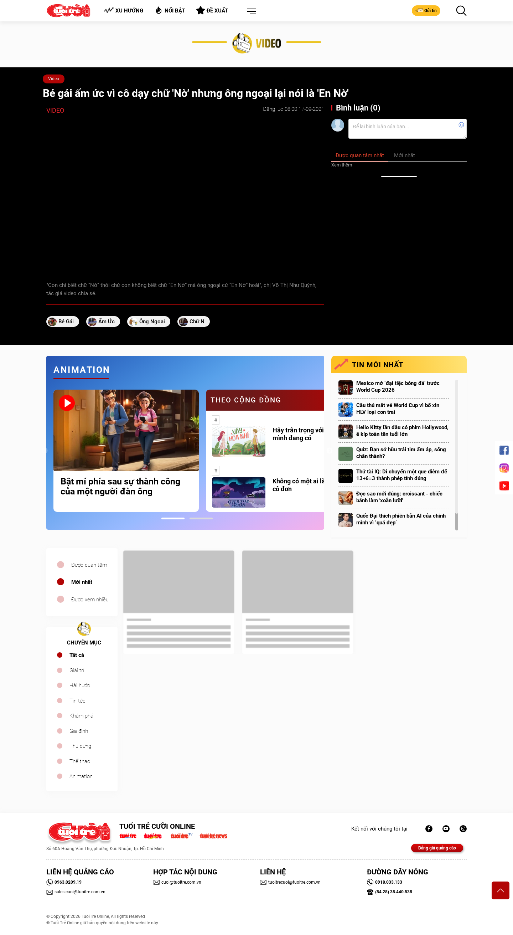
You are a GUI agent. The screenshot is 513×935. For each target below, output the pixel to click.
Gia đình (78, 731)
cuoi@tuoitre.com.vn (177, 882)
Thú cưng (80, 746)
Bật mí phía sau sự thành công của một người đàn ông (120, 487)
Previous (44, 450)
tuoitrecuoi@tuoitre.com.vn (290, 882)
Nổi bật (170, 10)
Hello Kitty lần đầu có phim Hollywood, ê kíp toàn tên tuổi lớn (402, 430)
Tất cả (76, 655)
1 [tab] (173, 518)
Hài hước (79, 685)
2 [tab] (201, 518)
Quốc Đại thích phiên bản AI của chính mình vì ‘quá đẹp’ (401, 519)
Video (53, 78)
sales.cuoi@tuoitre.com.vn (75, 891)
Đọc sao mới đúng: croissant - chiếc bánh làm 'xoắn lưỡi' (399, 497)
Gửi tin (426, 10)
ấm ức (106, 321)
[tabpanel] (126, 451)
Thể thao (79, 761)
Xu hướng (123, 10)
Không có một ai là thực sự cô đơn (310, 485)
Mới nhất (81, 582)
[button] (250, 11)
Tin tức (77, 701)
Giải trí (76, 670)
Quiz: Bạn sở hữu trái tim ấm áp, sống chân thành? (401, 452)
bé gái (66, 321)
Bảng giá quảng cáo (437, 848)
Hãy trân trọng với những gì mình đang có (311, 434)
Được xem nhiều (90, 599)
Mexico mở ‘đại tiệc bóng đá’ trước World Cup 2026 (398, 386)
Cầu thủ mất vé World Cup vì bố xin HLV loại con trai (397, 408)
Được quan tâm (89, 565)
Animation (81, 776)
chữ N (197, 321)
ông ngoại (152, 321)
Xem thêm (341, 165)
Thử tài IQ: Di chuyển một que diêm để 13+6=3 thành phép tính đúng (401, 475)
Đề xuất (212, 10)
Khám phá (81, 716)
